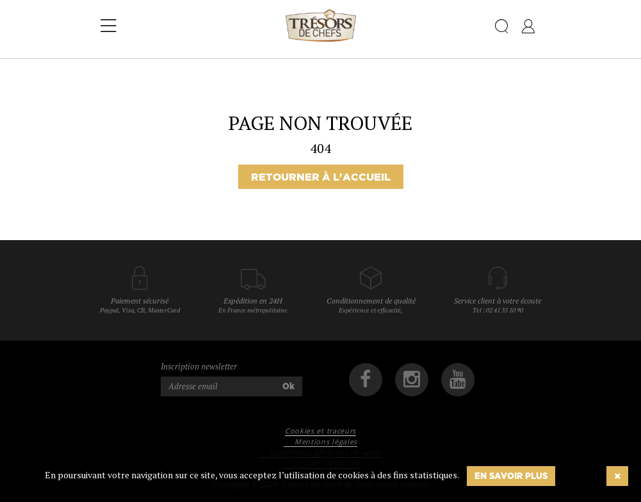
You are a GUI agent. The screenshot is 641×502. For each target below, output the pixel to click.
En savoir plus (511, 475)
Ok (288, 386)
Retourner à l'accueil (321, 176)
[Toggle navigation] (108, 26)
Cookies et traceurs (320, 430)
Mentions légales (326, 441)
